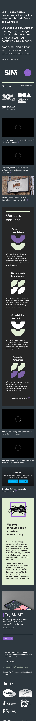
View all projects (26, 85)
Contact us (14, 59)
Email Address (8, 628)
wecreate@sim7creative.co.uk (15, 667)
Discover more (21, 398)
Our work (5, 59)
